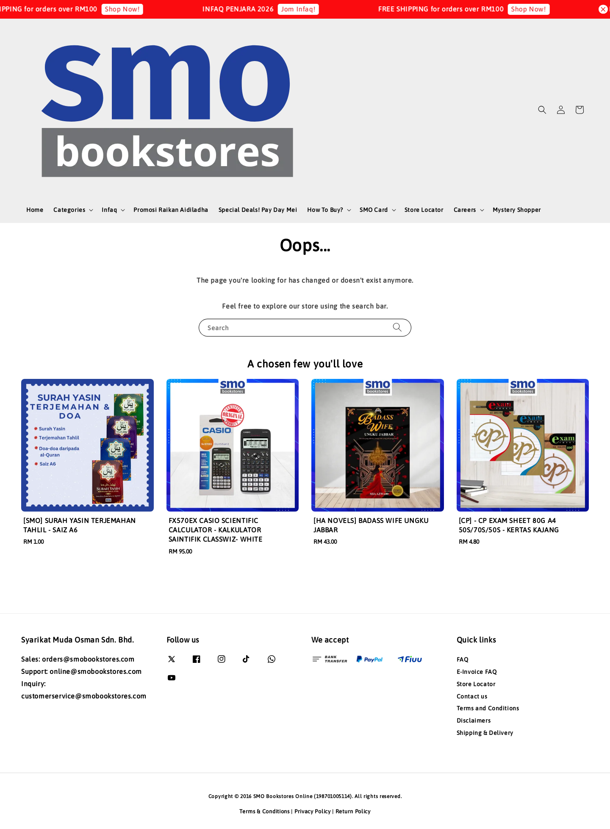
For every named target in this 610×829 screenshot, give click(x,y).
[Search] (397, 327)
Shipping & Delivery (485, 732)
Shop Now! (130, 9)
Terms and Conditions (488, 708)
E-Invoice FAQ (477, 671)
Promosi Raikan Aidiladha (170, 209)
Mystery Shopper (517, 209)
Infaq (109, 209)
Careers (465, 209)
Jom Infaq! (306, 9)
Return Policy (353, 811)
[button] (542, 109)
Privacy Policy (312, 811)
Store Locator (424, 209)
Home (34, 209)
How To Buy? (325, 209)
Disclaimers (474, 720)
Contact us (472, 696)
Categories (69, 209)
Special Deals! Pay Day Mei (258, 209)
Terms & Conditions (264, 811)
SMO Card (374, 209)
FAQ (463, 659)
